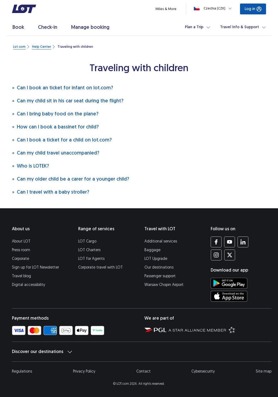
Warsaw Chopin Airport (164, 284)
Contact (143, 371)
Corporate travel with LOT (100, 267)
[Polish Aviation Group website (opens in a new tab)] (155, 329)
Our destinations (158, 267)
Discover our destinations (42, 351)
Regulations (22, 371)
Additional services (160, 241)
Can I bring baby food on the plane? (55, 114)
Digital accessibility (28, 284)
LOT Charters (89, 250)
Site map (263, 371)
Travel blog (21, 276)
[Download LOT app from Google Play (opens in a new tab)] (229, 283)
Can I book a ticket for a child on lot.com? (62, 140)
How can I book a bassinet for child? (55, 127)
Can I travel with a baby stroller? (50, 192)
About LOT (21, 241)
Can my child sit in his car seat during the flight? (68, 100)
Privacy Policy (84, 371)
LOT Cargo (87, 241)
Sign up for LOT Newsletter (35, 267)
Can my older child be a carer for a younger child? (70, 179)
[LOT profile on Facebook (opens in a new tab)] (216, 242)
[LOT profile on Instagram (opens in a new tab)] (216, 255)
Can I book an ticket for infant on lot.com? (62, 87)
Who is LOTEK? (30, 166)
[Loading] (214, 8)
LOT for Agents (91, 258)
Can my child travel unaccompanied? (55, 153)
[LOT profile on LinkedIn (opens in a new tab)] (242, 242)
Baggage (152, 250)
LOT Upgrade (155, 258)
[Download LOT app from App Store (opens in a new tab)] (229, 296)
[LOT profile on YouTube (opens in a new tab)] (229, 242)
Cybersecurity (203, 371)
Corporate (20, 258)
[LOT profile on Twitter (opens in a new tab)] (229, 255)
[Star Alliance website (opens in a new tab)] (202, 329)
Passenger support (160, 276)
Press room (21, 250)
